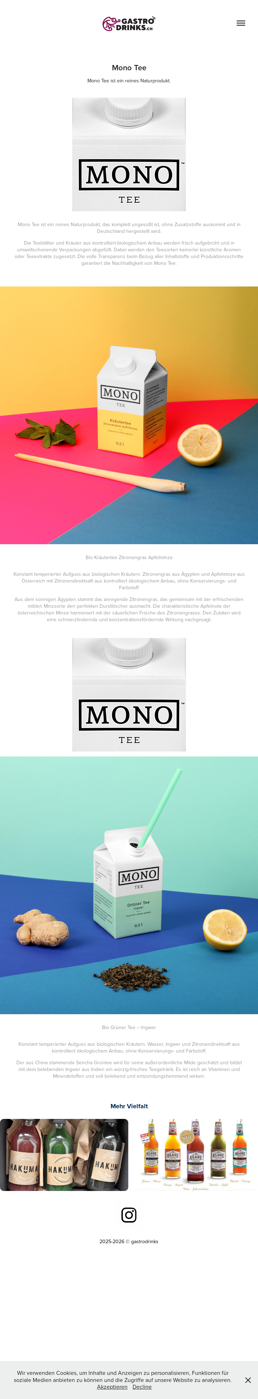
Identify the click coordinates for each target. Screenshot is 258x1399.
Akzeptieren (112, 1386)
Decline (142, 1386)
